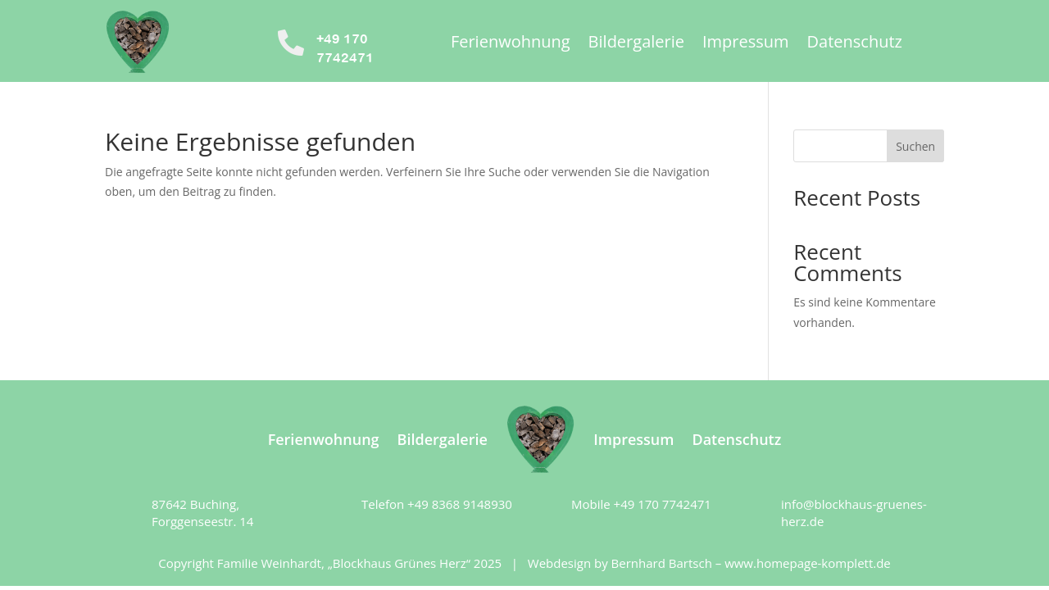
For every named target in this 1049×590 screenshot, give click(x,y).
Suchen (915, 146)
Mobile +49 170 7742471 (641, 504)
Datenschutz (854, 44)
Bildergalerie (636, 44)
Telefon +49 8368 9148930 (436, 504)
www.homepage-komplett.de (807, 563)
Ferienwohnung (510, 44)
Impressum (745, 44)
